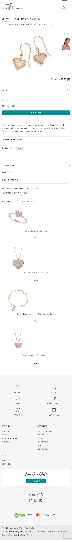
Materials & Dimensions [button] (12, 140)
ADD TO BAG (36, 112)
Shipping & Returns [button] (10, 180)
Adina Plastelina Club (10, 438)
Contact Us (42, 449)
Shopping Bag (7, 464)
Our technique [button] (8, 165)
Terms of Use (43, 438)
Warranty (42, 435)
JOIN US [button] (36, 481)
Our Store (6, 435)
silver (19, 148)
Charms (12, 25)
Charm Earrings (22, 25)
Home (5, 25)
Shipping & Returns (45, 431)
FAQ (39, 445)
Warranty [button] (6, 173)
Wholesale (6, 442)
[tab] (36, 140)
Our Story (6, 431)
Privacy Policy (43, 442)
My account (6, 460)
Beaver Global (26, 535)
